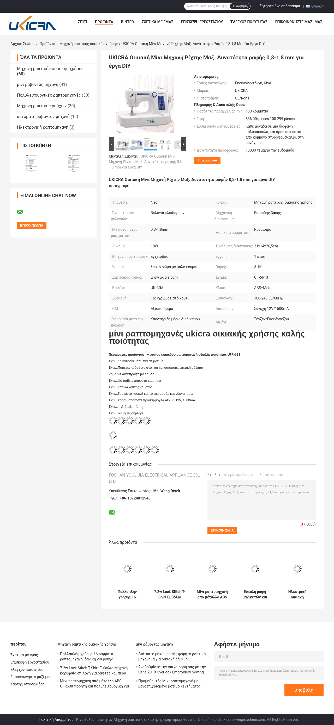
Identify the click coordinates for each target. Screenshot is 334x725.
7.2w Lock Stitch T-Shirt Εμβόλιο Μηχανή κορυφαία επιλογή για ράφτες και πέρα (169, 594)
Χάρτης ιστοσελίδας (27, 684)
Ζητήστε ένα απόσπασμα (279, 6)
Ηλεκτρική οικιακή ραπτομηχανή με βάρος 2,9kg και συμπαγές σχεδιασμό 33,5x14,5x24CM (297, 594)
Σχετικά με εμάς (157, 22)
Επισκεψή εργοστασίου (202, 22)
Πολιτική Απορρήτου (56, 719)
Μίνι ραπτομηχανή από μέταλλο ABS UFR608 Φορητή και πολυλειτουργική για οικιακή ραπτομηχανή (212, 594)
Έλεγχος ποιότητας (249, 22)
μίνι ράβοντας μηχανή (37, 84)
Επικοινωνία (207, 160)
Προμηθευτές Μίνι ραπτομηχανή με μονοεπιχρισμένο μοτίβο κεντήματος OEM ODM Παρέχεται (169, 684)
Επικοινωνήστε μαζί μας (298, 22)
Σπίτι (82, 22)
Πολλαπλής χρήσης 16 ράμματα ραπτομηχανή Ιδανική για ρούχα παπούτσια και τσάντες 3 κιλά (127, 594)
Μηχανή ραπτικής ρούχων (42, 105)
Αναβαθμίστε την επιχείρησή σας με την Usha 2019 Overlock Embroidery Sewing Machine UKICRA (172, 670)
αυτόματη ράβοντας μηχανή (43, 116)
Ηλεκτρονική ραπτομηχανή (42, 127)
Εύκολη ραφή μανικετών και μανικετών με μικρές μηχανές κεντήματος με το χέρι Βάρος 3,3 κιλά (255, 594)
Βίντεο (127, 22)
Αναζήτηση (240, 6)
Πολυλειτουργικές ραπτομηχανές (49, 95)
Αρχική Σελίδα (22, 44)
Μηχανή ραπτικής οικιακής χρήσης (88, 44)
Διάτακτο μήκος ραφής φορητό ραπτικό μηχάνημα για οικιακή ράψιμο (172, 656)
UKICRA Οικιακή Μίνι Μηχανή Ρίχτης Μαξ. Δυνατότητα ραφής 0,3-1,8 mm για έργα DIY (146, 161)
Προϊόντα (104, 22)
